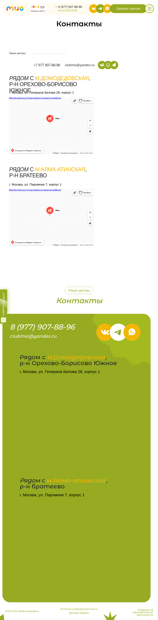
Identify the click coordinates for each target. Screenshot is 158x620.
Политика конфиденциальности (79, 609)
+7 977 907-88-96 (47, 65)
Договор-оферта (79, 613)
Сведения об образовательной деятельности (143, 612)
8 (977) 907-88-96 (70, 6)
